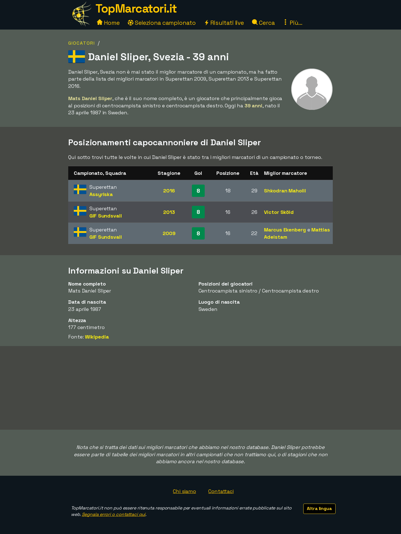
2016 (169, 190)
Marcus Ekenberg (285, 229)
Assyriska (101, 194)
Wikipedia (97, 337)
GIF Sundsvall (105, 215)
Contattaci (221, 491)
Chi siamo (184, 491)
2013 (169, 212)
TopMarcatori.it (136, 8)
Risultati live (224, 22)
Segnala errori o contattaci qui (114, 514)
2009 (169, 233)
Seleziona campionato (162, 22)
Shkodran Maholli (285, 190)
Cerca (263, 22)
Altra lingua (319, 508)
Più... (292, 22)
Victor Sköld (279, 212)
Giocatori (81, 43)
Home (108, 22)
